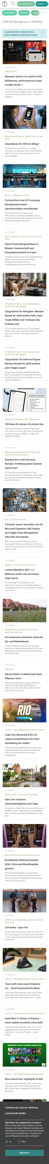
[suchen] (13, 4)
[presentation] (45, 13)
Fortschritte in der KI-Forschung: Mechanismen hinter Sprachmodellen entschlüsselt (22, 204)
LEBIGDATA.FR (11, 72)
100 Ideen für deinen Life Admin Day (24, 424)
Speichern (24, 1153)
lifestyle (24, 13)
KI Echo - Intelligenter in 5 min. (17, 195)
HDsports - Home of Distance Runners (20, 565)
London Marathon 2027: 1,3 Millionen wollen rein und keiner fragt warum (22, 574)
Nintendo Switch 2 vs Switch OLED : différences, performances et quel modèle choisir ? (24, 80)
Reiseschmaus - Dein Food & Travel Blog (21, 795)
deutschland (9, 13)
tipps (35, 13)
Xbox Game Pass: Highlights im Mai (24, 1079)
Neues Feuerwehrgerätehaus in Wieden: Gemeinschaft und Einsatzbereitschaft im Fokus (21, 248)
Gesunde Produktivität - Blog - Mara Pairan (22, 419)
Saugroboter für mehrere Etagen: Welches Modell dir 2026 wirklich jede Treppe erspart (23, 363)
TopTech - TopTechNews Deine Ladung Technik (24, 730)
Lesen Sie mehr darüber (15, 1113)
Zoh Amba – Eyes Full (16, 927)
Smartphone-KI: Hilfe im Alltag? (22, 144)
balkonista (9, 669)
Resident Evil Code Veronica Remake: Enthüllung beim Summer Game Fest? (23, 463)
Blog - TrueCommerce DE (15, 519)
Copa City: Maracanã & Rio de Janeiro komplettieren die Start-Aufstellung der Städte (22, 738)
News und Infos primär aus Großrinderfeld (22, 855)
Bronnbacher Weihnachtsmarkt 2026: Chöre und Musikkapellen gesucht (22, 864)
